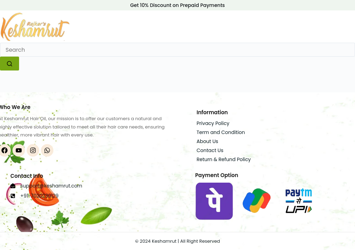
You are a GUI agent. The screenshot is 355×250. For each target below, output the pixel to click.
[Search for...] (177, 50)
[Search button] (9, 63)
